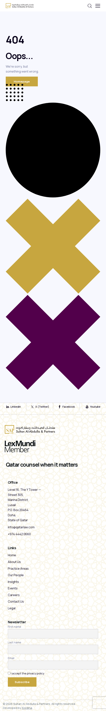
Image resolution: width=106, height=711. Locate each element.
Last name (14, 642)
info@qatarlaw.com (21, 527)
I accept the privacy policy (27, 673)
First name (14, 626)
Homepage (22, 81)
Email (11, 658)
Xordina (27, 708)
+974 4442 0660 (19, 534)
